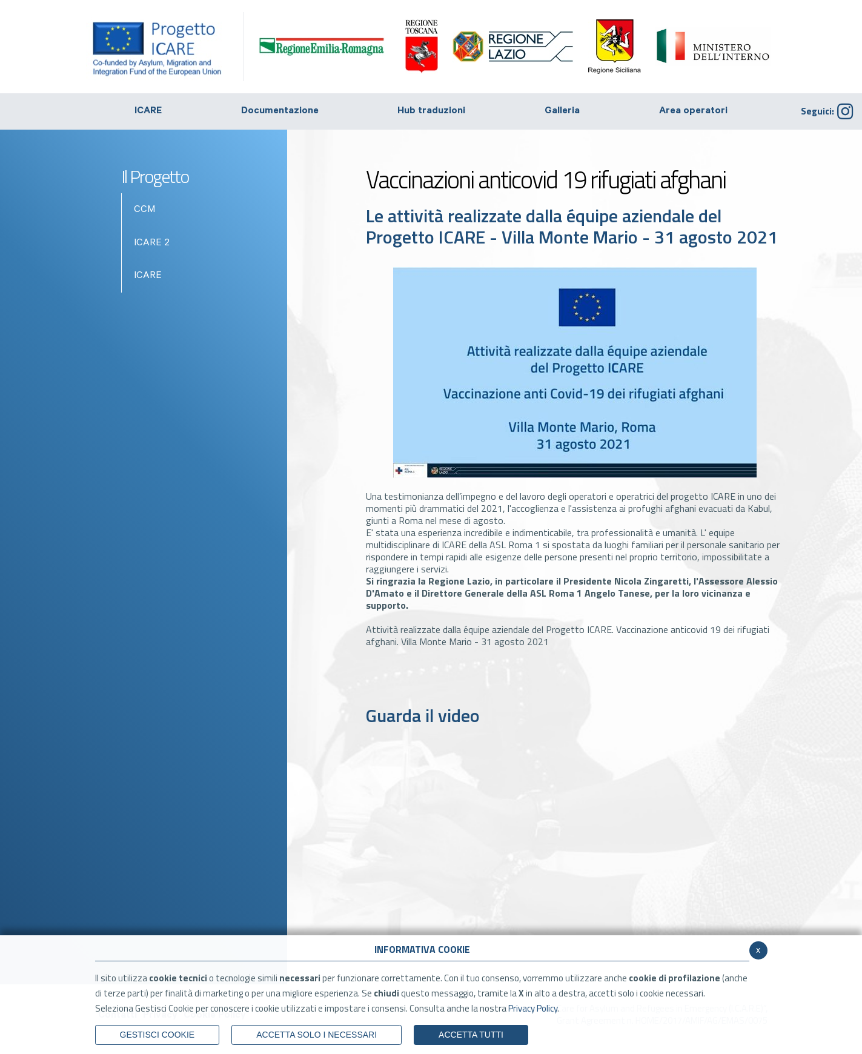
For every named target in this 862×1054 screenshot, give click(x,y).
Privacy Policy (532, 1008)
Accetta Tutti (471, 1034)
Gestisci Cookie (157, 1034)
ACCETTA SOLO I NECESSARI (316, 1034)
